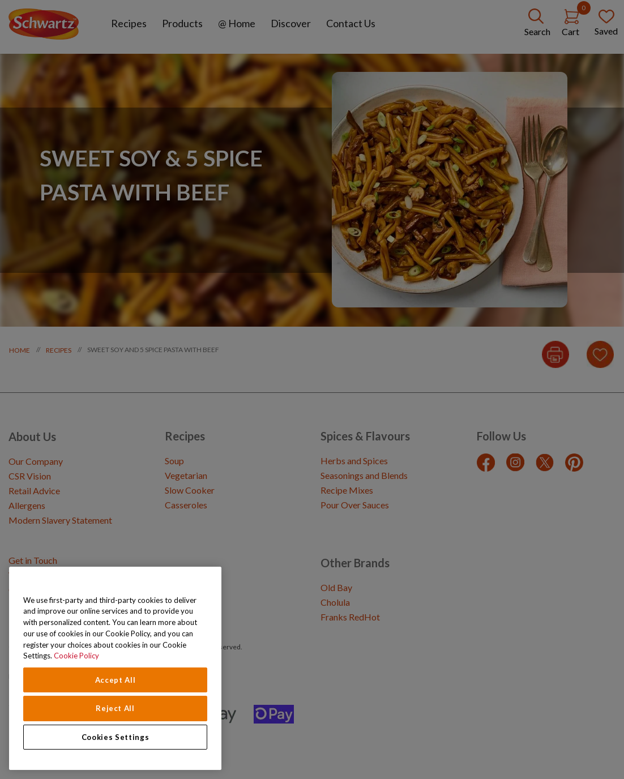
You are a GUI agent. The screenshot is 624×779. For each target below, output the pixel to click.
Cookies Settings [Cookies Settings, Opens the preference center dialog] (115, 737)
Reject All (115, 708)
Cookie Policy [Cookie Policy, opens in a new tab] (76, 655)
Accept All (115, 679)
